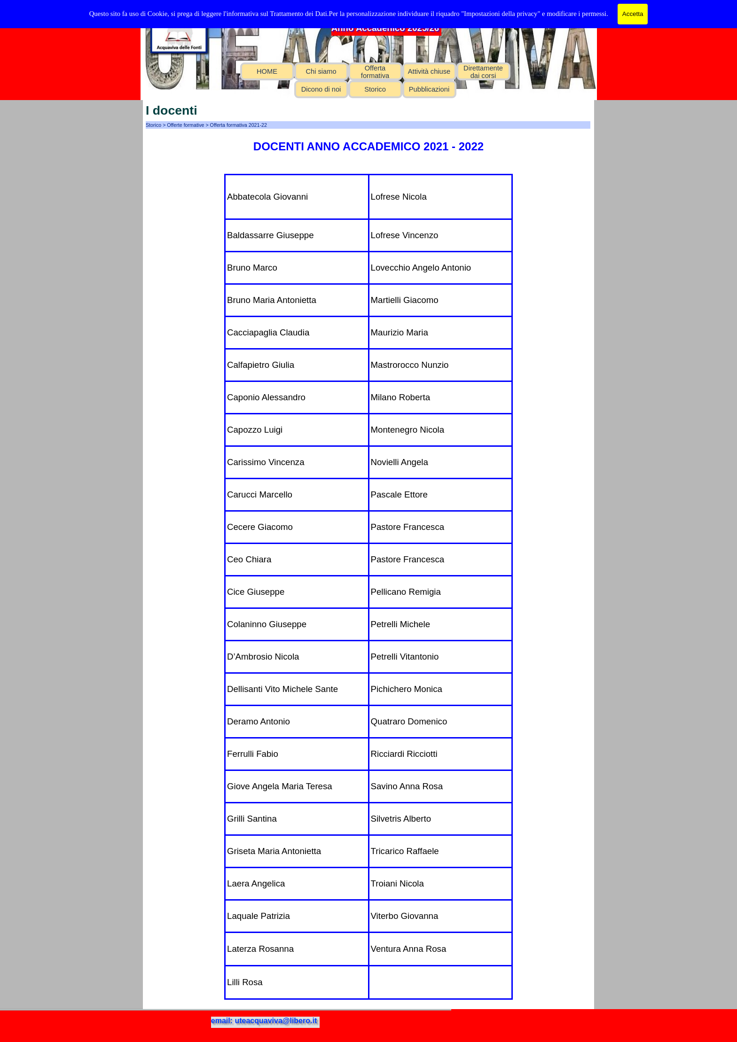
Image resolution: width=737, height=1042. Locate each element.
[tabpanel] (368, 146)
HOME (267, 71)
